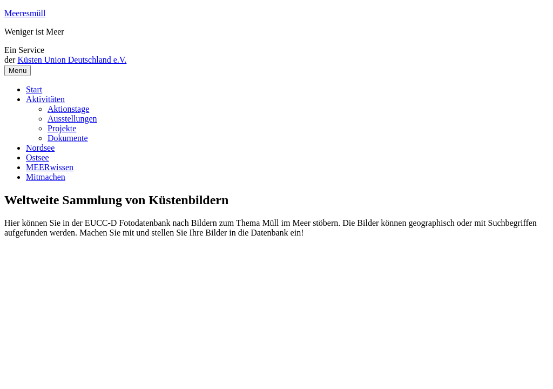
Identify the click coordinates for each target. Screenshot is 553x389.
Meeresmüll (24, 13)
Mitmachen (45, 177)
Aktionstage (68, 108)
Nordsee (40, 147)
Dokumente (68, 138)
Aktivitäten (45, 99)
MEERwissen (49, 167)
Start (34, 89)
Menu (17, 70)
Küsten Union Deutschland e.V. (71, 59)
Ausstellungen (72, 118)
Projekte (62, 128)
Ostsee (37, 157)
